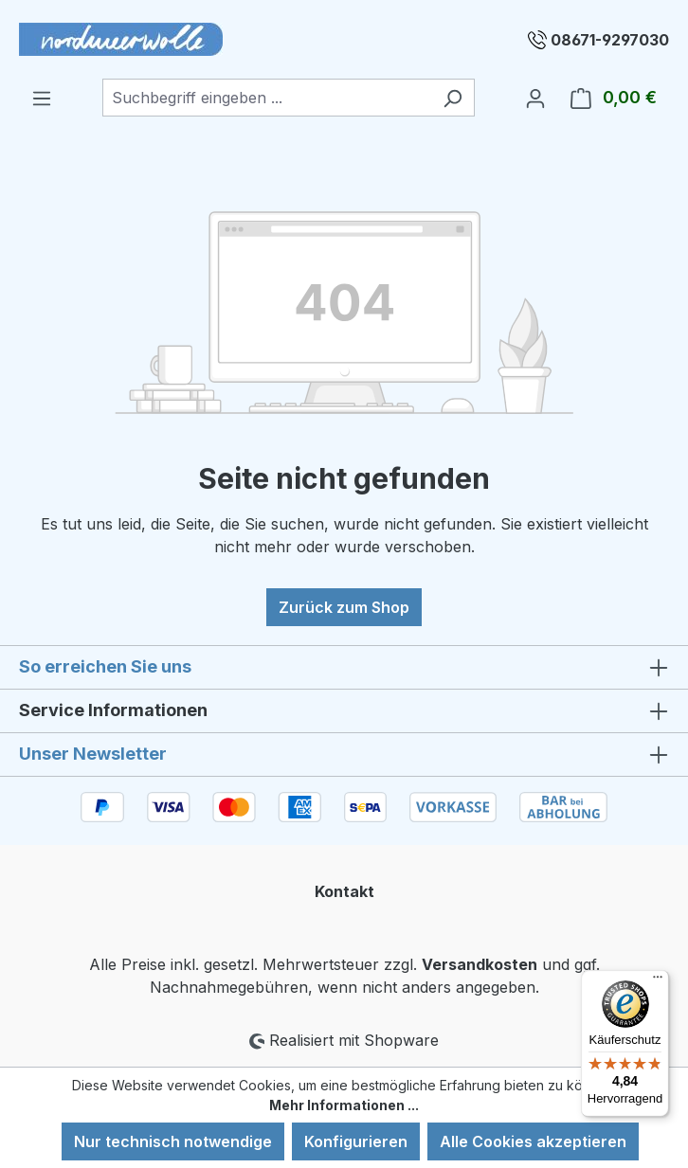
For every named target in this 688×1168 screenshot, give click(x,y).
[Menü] (41, 98)
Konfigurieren (355, 1141)
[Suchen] (452, 98)
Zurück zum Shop (344, 607)
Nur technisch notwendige (173, 1141)
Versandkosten (479, 964)
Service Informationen (113, 710)
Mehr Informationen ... (344, 1105)
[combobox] (266, 98)
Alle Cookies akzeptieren (533, 1141)
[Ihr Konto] (535, 98)
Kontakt (344, 891)
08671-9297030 (610, 39)
